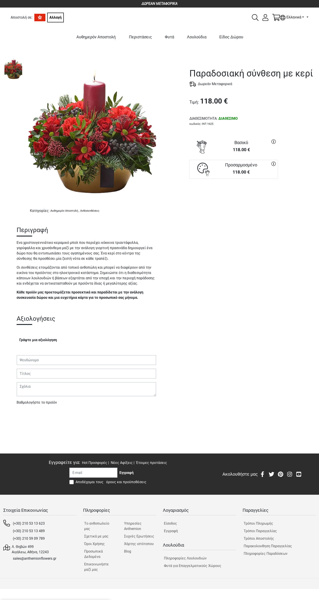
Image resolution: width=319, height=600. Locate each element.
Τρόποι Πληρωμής (258, 523)
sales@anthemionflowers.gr (34, 558)
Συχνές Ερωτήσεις (139, 536)
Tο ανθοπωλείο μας (96, 526)
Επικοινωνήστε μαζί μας (96, 567)
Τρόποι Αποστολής (259, 538)
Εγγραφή (171, 531)
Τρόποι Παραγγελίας (260, 531)
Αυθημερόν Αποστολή (96, 37)
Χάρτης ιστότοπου (139, 544)
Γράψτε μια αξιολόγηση (38, 340)
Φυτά (169, 37)
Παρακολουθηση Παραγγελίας (268, 546)
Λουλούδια (196, 37)
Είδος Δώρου (231, 37)
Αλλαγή (55, 17)
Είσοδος (170, 523)
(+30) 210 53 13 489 (29, 531)
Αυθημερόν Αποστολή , (65, 210)
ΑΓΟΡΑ (233, 195)
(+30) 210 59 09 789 (29, 538)
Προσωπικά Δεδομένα (93, 554)
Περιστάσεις (140, 37)
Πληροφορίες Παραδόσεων (266, 553)
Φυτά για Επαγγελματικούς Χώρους (192, 566)
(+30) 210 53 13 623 (29, 523)
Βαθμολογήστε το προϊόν (37, 402)
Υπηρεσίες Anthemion (133, 526)
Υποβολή (26, 415)
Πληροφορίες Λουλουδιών (185, 558)
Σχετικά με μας (96, 536)
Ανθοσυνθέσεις (89, 210)
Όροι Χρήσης (94, 544)
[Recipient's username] (93, 473)
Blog (127, 551)
